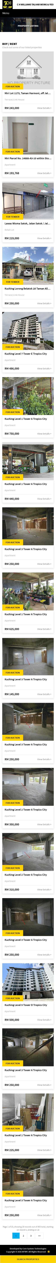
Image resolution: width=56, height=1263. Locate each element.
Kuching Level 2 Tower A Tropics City (26, 809)
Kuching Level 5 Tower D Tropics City (26, 1005)
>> (39, 1235)
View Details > (44, 107)
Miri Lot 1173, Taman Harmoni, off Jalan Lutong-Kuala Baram (28, 93)
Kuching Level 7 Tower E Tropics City (26, 353)
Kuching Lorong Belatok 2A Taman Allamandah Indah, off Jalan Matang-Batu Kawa (28, 288)
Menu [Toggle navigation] (5, 13)
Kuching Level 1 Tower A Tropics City (26, 419)
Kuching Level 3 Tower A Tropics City (26, 549)
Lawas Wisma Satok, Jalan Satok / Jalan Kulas (28, 223)
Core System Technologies (34, 1248)
